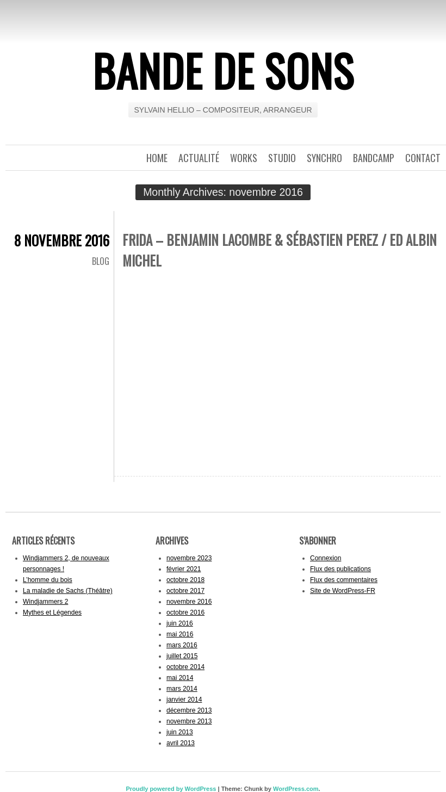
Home (157, 158)
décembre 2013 (189, 710)
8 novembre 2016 (61, 240)
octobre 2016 (185, 612)
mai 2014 (179, 678)
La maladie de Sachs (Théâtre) (68, 591)
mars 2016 (181, 645)
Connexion (325, 558)
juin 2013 (179, 732)
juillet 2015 (181, 656)
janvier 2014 (184, 699)
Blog (100, 261)
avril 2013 (180, 743)
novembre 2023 (189, 558)
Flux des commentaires (343, 580)
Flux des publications (340, 569)
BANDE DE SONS (223, 70)
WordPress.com (296, 788)
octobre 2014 (185, 667)
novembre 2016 (189, 601)
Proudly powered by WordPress (171, 788)
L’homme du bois (47, 580)
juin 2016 (179, 623)
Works (243, 158)
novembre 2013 (189, 721)
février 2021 (183, 569)
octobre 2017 (185, 591)
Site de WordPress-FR (342, 591)
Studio (282, 158)
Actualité (198, 158)
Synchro (324, 158)
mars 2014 (181, 688)
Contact (423, 158)
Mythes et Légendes (52, 612)
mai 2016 (179, 634)
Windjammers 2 (45, 601)
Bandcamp (373, 158)
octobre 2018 (185, 580)
